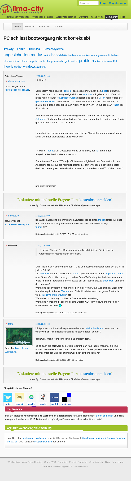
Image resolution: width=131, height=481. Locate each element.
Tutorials (59, 26)
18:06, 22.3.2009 (43, 324)
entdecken (84, 55)
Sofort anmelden (104, 415)
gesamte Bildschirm (46, 101)
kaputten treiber (38, 61)
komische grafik (62, 61)
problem (86, 60)
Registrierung (117, 3)
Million (101, 97)
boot (55, 55)
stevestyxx (13, 215)
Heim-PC (34, 48)
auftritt (47, 55)
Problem (67, 91)
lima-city (8, 48)
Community (112, 17)
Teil (97, 150)
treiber (18, 66)
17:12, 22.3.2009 (43, 216)
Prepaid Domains (43, 441)
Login (103, 3)
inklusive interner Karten (54, 295)
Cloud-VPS (97, 17)
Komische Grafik (68, 97)
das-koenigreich (16, 81)
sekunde (99, 61)
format (94, 55)
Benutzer (29, 26)
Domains (83, 17)
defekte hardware (68, 55)
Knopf (116, 105)
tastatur (108, 61)
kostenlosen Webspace (17, 90)
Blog (107, 462)
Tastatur (65, 291)
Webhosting (13, 462)
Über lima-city (96, 462)
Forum (17, 26)
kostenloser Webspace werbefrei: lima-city (34, 10)
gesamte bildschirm (108, 55)
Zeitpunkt (45, 273)
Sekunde (40, 119)
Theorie (50, 150)
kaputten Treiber (114, 273)
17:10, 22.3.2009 (43, 76)
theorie (8, 66)
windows (29, 66)
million (74, 61)
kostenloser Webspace (17, 17)
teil (115, 61)
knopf (50, 61)
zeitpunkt (41, 66)
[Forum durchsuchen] (89, 3)
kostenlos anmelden (95, 199)
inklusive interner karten (16, 61)
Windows (87, 94)
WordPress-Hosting (66, 17)
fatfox (11, 324)
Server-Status (81, 466)
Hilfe (122, 17)
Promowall (44, 26)
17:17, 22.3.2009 (43, 245)
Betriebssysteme (53, 48)
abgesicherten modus (23, 54)
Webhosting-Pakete (42, 17)
